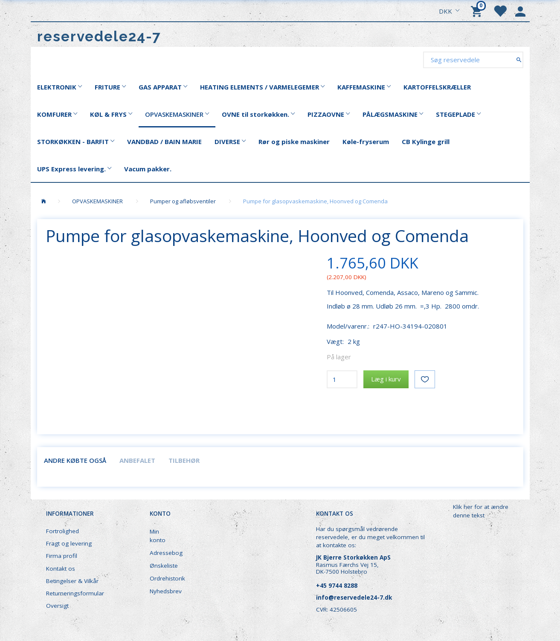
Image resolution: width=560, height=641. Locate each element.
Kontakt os (60, 568)
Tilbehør (184, 460)
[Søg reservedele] (518, 59)
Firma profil (61, 556)
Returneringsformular (75, 593)
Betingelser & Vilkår (72, 581)
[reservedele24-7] (99, 36)
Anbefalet (137, 460)
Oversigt (57, 605)
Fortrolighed (62, 531)
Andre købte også (75, 460)
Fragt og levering (69, 543)
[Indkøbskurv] (478, 10)
